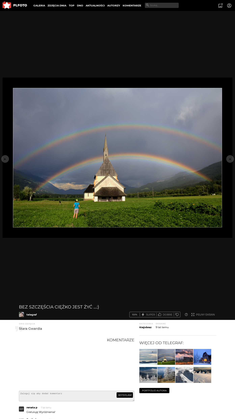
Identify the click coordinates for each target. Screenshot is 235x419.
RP (21, 410)
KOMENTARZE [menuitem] (132, 5)
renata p (31, 409)
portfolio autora (154, 390)
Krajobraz (145, 327)
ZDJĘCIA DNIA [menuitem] (57, 5)
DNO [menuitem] (80, 5)
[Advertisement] (63, 363)
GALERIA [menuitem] (39, 5)
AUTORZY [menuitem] (113, 5)
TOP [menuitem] (71, 5)
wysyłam (125, 395)
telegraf (31, 314)
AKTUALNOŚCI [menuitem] (95, 5)
